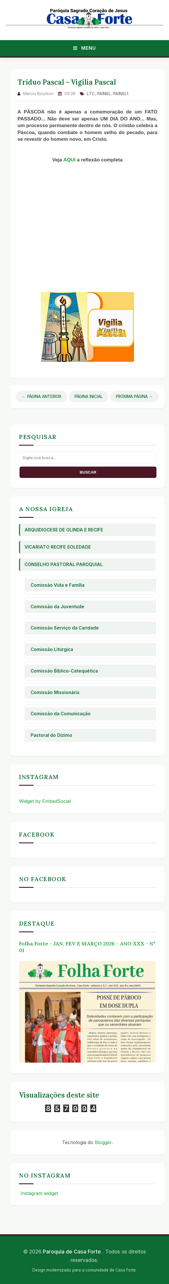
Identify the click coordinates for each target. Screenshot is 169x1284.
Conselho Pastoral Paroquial (63, 564)
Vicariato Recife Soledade (57, 547)
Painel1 (120, 93)
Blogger (103, 1142)
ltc (91, 93)
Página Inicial (89, 396)
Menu (84, 48)
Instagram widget (38, 1193)
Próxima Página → (134, 396)
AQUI (70, 160)
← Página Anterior (41, 396)
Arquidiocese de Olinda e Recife (63, 530)
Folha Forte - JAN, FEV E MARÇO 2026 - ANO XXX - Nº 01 (87, 947)
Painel (104, 93)
